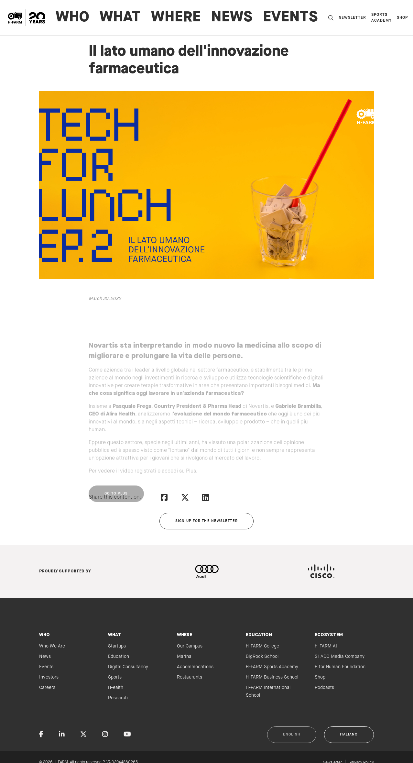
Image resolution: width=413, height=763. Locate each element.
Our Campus (189, 646)
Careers (47, 687)
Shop (402, 18)
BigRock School (262, 656)
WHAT (120, 17)
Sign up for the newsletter (206, 521)
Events (290, 17)
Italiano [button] (349, 734)
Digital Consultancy (128, 667)
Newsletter (352, 18)
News (232, 17)
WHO (72, 17)
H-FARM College (262, 646)
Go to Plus (116, 506)
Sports (115, 677)
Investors (49, 677)
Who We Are (52, 646)
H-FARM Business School (272, 677)
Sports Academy (381, 18)
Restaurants (189, 677)
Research (118, 698)
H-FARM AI (326, 646)
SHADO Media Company (339, 656)
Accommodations (195, 667)
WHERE (176, 17)
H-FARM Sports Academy (272, 667)
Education (118, 656)
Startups (117, 646)
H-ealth (115, 687)
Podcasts (324, 687)
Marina (184, 656)
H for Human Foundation (340, 667)
